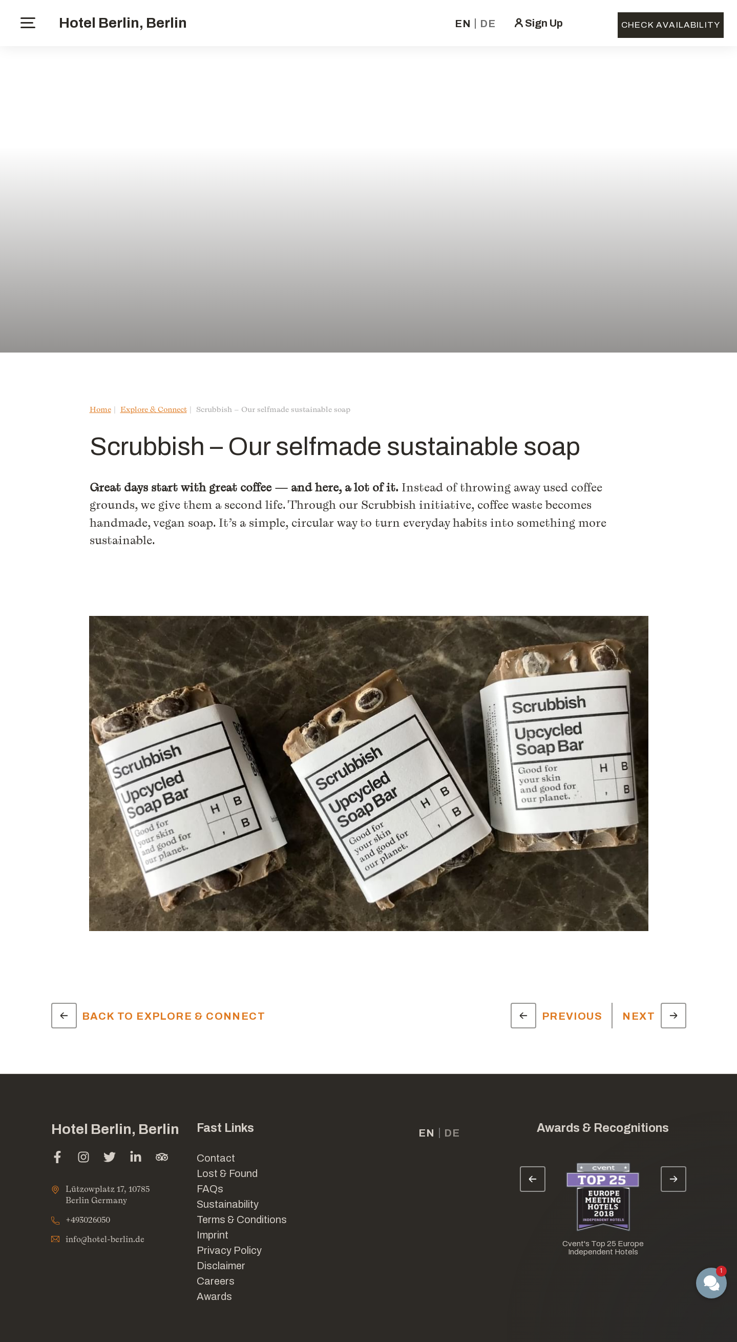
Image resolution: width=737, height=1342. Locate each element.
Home (100, 409)
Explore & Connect (153, 409)
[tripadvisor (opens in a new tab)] (162, 1158)
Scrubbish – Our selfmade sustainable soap (273, 409)
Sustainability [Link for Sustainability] (228, 1204)
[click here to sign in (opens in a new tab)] (538, 23)
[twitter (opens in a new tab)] (109, 1158)
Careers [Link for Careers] (216, 1281)
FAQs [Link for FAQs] (210, 1188)
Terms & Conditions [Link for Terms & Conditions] (242, 1219)
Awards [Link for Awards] (214, 1296)
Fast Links (225, 1128)
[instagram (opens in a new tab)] (83, 1158)
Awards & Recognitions (603, 1128)
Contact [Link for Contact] (216, 1158)
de (488, 23)
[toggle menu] (27, 22)
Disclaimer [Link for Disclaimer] (221, 1265)
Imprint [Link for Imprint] (212, 1235)
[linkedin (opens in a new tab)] (136, 1158)
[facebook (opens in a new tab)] (57, 1158)
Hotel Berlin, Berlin (123, 23)
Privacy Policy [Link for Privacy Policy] (229, 1250)
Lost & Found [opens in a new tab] (227, 1173)
